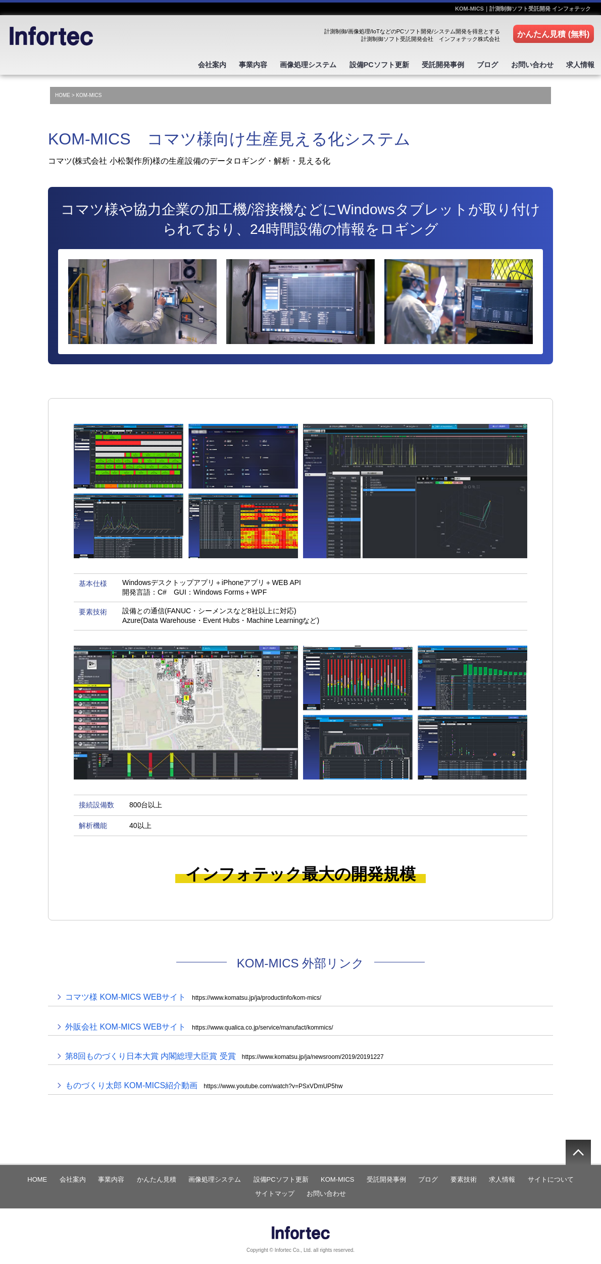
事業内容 (235, 64)
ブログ (480, 64)
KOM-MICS (337, 1176)
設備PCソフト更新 (366, 64)
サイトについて (551, 1176)
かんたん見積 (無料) (554, 34)
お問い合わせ (528, 64)
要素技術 (463, 1176)
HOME (62, 92)
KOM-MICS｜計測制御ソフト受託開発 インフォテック (523, 9)
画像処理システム (293, 64)
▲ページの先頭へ (578, 1149)
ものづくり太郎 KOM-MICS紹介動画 (203, 1083)
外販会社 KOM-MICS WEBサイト (199, 1023)
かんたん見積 (156, 1176)
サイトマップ (274, 1190)
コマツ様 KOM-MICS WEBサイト (193, 994)
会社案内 (191, 64)
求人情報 (579, 64)
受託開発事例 (433, 64)
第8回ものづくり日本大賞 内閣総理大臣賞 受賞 (224, 1053)
